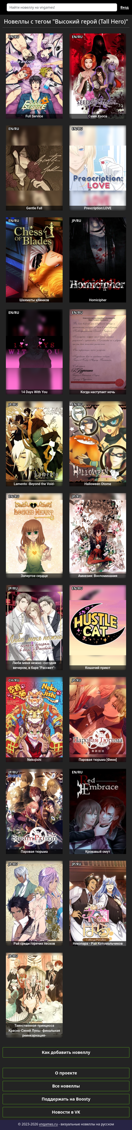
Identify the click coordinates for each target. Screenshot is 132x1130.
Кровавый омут (97, 852)
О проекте (66, 1073)
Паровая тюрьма (34, 852)
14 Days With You (34, 392)
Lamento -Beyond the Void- (34, 484)
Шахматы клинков (34, 300)
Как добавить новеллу (66, 1052)
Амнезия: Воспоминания (97, 576)
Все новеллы (66, 1086)
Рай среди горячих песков (34, 944)
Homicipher (97, 300)
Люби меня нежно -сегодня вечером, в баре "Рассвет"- (34, 665)
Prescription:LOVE (97, 208)
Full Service (34, 116)
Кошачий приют (97, 668)
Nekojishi (34, 760)
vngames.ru (48, 1124)
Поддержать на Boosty (66, 1099)
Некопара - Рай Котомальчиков (98, 944)
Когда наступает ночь (98, 392)
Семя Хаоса (97, 116)
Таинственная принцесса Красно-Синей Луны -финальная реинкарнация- (34, 1030)
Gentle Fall (34, 208)
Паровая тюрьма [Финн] (98, 760)
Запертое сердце (34, 576)
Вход (124, 7)
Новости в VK (66, 1112)
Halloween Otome (97, 484)
